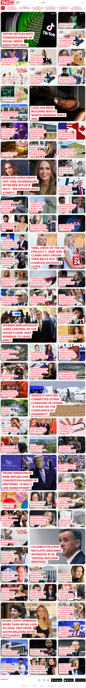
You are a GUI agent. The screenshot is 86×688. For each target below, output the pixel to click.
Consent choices (51, 686)
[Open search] (83, 2)
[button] (84, 8)
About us (62, 686)
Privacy (42, 686)
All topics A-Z (24, 686)
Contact (34, 686)
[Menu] (17, 2)
